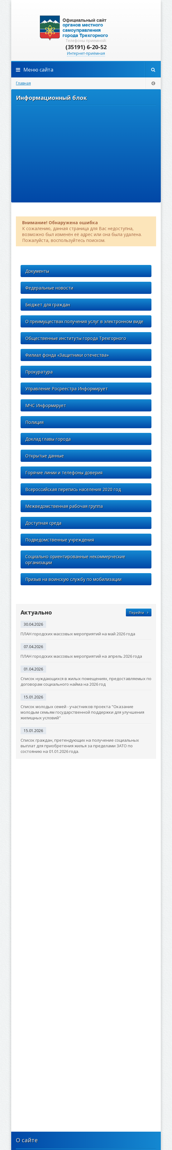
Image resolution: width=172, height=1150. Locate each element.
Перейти (138, 612)
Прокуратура (39, 372)
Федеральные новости (49, 288)
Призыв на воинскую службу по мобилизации (73, 579)
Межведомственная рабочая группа (64, 506)
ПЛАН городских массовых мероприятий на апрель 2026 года (81, 656)
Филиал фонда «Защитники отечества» (67, 355)
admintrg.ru (86, 28)
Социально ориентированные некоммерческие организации (75, 559)
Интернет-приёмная (86, 53)
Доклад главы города (48, 439)
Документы (37, 271)
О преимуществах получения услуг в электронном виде (84, 321)
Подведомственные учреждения (59, 540)
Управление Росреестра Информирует (66, 389)
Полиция (34, 422)
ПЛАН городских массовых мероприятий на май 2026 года (78, 634)
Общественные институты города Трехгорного (75, 338)
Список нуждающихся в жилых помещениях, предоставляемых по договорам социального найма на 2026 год (86, 681)
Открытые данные (44, 456)
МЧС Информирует (45, 405)
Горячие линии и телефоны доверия (64, 472)
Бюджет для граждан (47, 305)
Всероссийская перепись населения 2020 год (73, 489)
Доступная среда (43, 523)
